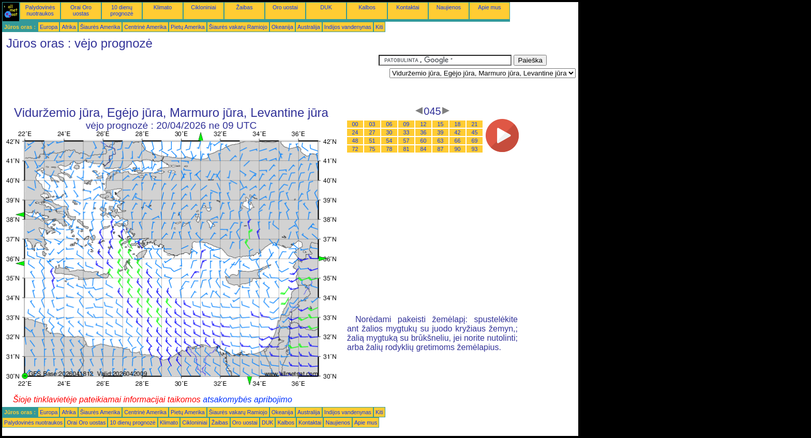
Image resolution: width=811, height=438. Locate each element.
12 (423, 124)
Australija (308, 27)
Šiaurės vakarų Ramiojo (238, 27)
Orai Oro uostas (81, 10)
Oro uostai (285, 7)
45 (475, 132)
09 (406, 124)
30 (389, 132)
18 (458, 124)
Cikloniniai (203, 7)
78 (389, 149)
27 (372, 132)
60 (423, 141)
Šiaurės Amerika (100, 27)
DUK (326, 7)
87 (441, 149)
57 (406, 141)
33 (406, 132)
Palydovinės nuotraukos (40, 10)
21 (475, 124)
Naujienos (449, 7)
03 (372, 124)
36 (423, 132)
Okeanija (282, 27)
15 (441, 124)
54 (389, 141)
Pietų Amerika (188, 27)
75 (372, 149)
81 (406, 149)
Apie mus (489, 7)
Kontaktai (407, 7)
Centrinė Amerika (145, 27)
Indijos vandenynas (347, 27)
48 (355, 141)
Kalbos (367, 7)
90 (458, 149)
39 (441, 132)
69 (475, 141)
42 (458, 132)
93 (475, 149)
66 (458, 141)
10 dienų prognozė (121, 10)
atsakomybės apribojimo (247, 399)
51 (372, 141)
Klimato (163, 7)
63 (441, 141)
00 (355, 124)
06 (389, 124)
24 (355, 132)
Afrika (69, 27)
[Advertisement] (190, 78)
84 (423, 149)
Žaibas (244, 7)
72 (355, 149)
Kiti (379, 27)
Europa (48, 27)
